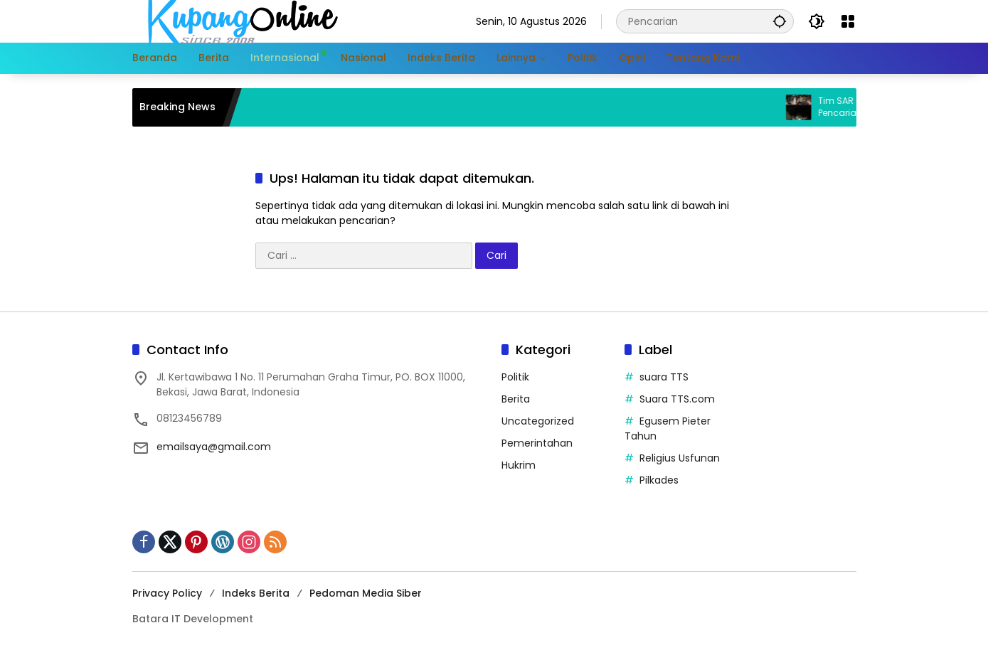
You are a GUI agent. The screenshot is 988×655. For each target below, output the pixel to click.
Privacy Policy (167, 593)
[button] (779, 21)
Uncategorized (537, 421)
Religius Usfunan (679, 458)
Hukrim (518, 465)
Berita (515, 399)
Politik (515, 377)
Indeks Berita (256, 593)
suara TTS (664, 377)
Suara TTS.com (677, 399)
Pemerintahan (537, 443)
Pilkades (659, 480)
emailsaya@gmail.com (213, 447)
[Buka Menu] (847, 21)
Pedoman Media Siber (365, 593)
